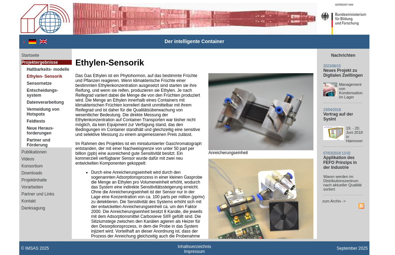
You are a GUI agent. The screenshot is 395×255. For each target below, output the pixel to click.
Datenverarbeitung (45, 102)
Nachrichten (343, 55)
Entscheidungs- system (42, 93)
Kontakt (28, 201)
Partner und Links (37, 194)
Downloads (31, 173)
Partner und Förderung (38, 142)
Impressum (194, 251)
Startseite (30, 55)
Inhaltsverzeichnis (194, 246)
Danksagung (33, 208)
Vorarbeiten (32, 187)
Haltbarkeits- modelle (48, 69)
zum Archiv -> (334, 201)
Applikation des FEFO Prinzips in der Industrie (340, 162)
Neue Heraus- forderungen (40, 131)
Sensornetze (39, 83)
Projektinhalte (34, 180)
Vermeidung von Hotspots (43, 112)
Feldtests (36, 121)
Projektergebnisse (39, 62)
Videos (27, 159)
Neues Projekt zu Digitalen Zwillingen (343, 73)
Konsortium (32, 166)
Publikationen (34, 152)
